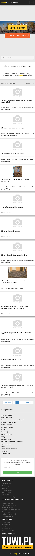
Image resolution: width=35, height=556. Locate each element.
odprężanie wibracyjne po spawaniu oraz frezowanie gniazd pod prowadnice (14, 307)
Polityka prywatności (8, 531)
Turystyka (4, 451)
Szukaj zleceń (17, 28)
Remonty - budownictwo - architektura (12, 441)
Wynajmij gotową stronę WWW (11, 509)
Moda (3, 429)
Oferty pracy (5, 486)
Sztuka (3, 446)
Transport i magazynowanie (9, 449)
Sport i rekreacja (6, 444)
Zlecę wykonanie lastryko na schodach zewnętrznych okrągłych (14, 281)
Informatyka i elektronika (8, 422)
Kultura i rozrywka (6, 425)
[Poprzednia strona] (8, 402)
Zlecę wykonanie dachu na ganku (12, 154)
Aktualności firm (6, 492)
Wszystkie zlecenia (6, 415)
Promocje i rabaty (7, 490)
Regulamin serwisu (7, 529)
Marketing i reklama (7, 427)
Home (4, 58)
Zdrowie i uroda (5, 453)
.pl (9, 2)
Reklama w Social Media (9, 514)
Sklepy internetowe (7, 516)
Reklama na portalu (7, 503)
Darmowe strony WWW (9, 505)
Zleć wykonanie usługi (17, 35)
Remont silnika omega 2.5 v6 (11, 359)
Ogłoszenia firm (6, 483)
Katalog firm (5, 494)
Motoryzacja (4, 432)
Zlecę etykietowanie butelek (10, 231)
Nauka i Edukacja (6, 434)
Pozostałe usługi (6, 439)
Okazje (3, 437)
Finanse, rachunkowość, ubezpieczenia (12, 420)
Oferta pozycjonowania (8, 512)
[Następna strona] (29, 402)
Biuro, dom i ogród (6, 417)
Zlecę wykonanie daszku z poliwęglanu (14, 255)
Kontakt (4, 526)
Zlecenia (4, 488)
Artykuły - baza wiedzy (8, 497)
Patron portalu (6, 522)
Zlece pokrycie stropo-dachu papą (12, 128)
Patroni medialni (6, 524)
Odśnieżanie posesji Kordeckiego (12, 207)
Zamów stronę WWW (8, 507)
